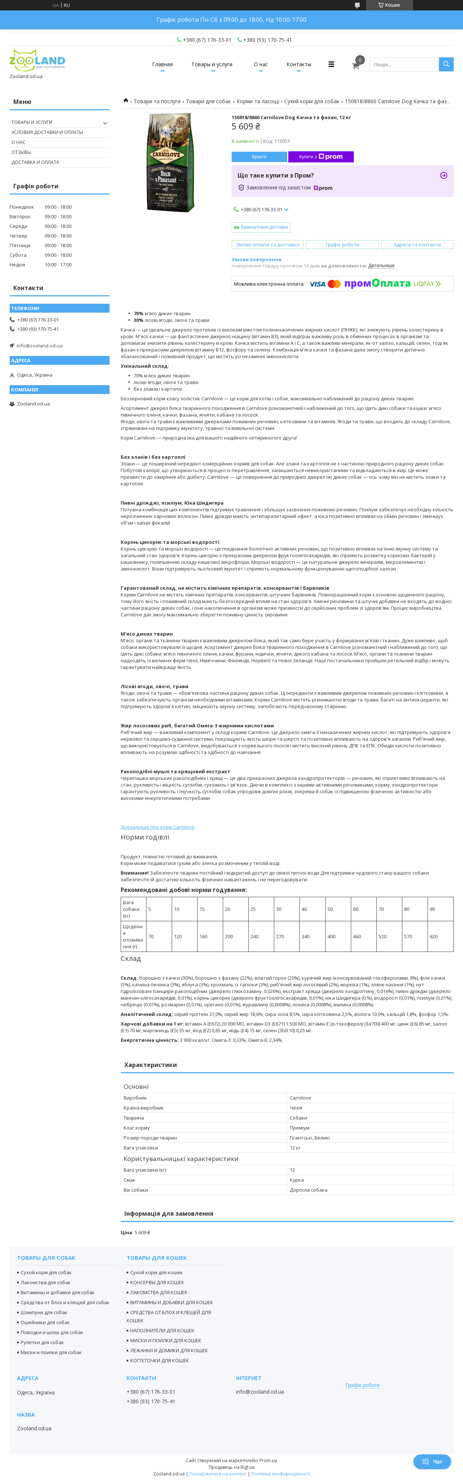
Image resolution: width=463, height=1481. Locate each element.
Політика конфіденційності (280, 1474)
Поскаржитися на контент (217, 1474)
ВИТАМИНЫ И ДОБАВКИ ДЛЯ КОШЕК (171, 1302)
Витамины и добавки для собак (58, 1292)
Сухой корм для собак (46, 1272)
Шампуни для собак (44, 1312)
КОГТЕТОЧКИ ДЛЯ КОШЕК (159, 1360)
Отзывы (21, 152)
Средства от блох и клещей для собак (65, 1302)
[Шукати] (446, 64)
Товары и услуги (211, 64)
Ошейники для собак (45, 1322)
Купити (259, 156)
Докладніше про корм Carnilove (158, 827)
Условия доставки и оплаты (47, 132)
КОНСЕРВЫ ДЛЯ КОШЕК (157, 1282)
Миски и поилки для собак (51, 1352)
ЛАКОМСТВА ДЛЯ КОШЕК (159, 1292)
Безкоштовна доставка (264, 227)
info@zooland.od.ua (40, 346)
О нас (261, 64)
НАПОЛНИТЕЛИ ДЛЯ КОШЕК (162, 1330)
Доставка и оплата (35, 162)
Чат (432, 1461)
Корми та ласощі (257, 101)
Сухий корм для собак (311, 101)
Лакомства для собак (46, 1282)
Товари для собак (208, 101)
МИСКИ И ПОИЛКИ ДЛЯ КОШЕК (165, 1340)
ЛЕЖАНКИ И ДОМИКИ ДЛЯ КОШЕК (169, 1350)
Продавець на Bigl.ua (232, 1467)
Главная (162, 64)
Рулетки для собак (42, 1342)
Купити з (321, 157)
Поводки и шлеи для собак (52, 1332)
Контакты (298, 64)
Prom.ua (268, 1460)
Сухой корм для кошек (156, 1272)
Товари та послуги (157, 101)
